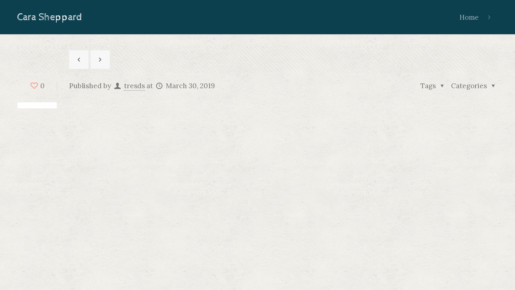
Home (469, 17)
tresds (134, 85)
